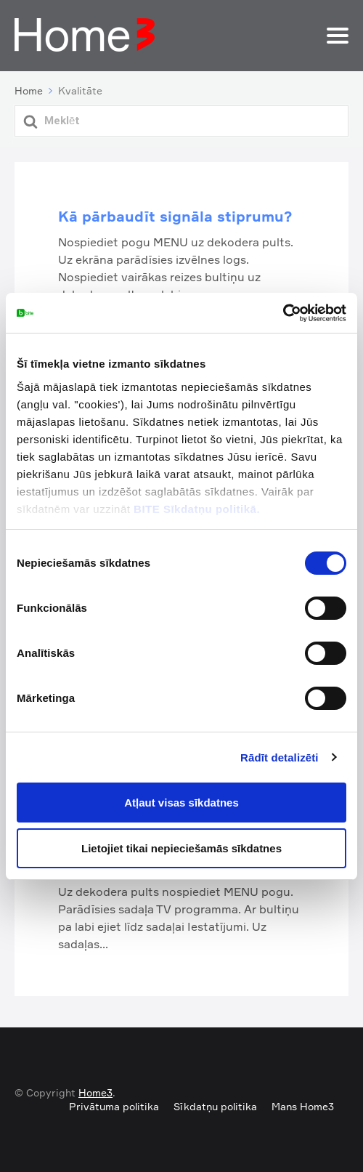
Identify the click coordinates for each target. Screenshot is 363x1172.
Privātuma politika (114, 1106)
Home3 (95, 1092)
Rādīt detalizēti (279, 757)
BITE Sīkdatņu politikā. (197, 509)
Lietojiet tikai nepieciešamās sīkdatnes (181, 848)
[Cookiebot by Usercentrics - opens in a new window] (282, 313)
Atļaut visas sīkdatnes (181, 802)
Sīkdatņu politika (215, 1106)
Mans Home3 (303, 1106)
